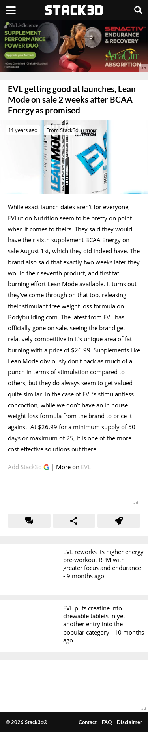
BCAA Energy (103, 240)
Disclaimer (129, 722)
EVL (86, 467)
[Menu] (11, 10)
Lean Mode (62, 284)
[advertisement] (74, 46)
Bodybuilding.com (33, 317)
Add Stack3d (25, 467)
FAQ (107, 722)
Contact (88, 722)
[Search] (138, 10)
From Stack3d (62, 130)
